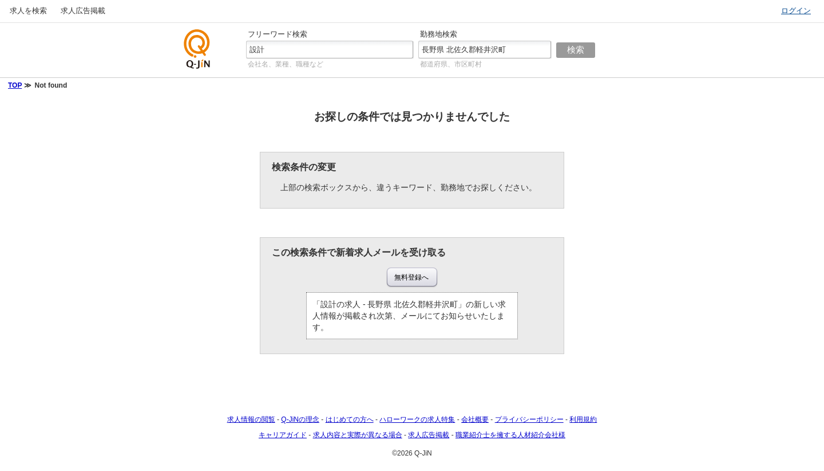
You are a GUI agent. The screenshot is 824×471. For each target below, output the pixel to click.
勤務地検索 (438, 34)
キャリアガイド (283, 435)
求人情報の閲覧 (251, 419)
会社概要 (475, 419)
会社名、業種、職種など (285, 64)
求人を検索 (28, 10)
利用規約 (583, 419)
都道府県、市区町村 (451, 64)
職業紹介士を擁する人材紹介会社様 (510, 435)
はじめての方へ (350, 419)
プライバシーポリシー (529, 419)
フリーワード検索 (277, 34)
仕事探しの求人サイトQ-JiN (197, 49)
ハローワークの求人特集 (417, 419)
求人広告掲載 (83, 10)
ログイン (796, 10)
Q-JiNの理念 (300, 419)
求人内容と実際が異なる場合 (357, 435)
